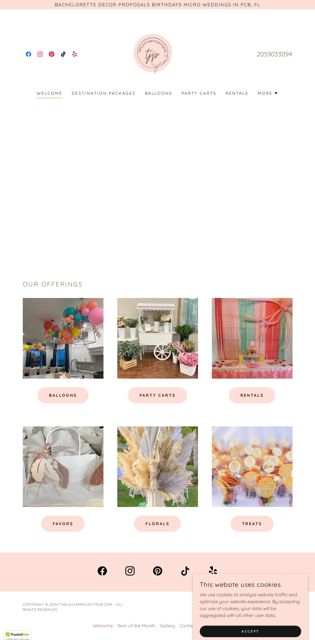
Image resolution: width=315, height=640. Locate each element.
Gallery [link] (167, 625)
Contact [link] (188, 625)
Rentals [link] (237, 93)
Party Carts (157, 395)
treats (252, 523)
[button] (268, 93)
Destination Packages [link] (104, 93)
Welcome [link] (50, 93)
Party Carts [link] (199, 93)
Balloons (63, 395)
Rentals (252, 395)
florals (157, 523)
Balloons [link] (159, 93)
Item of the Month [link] (136, 625)
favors (63, 523)
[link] (28, 54)
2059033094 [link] (274, 54)
